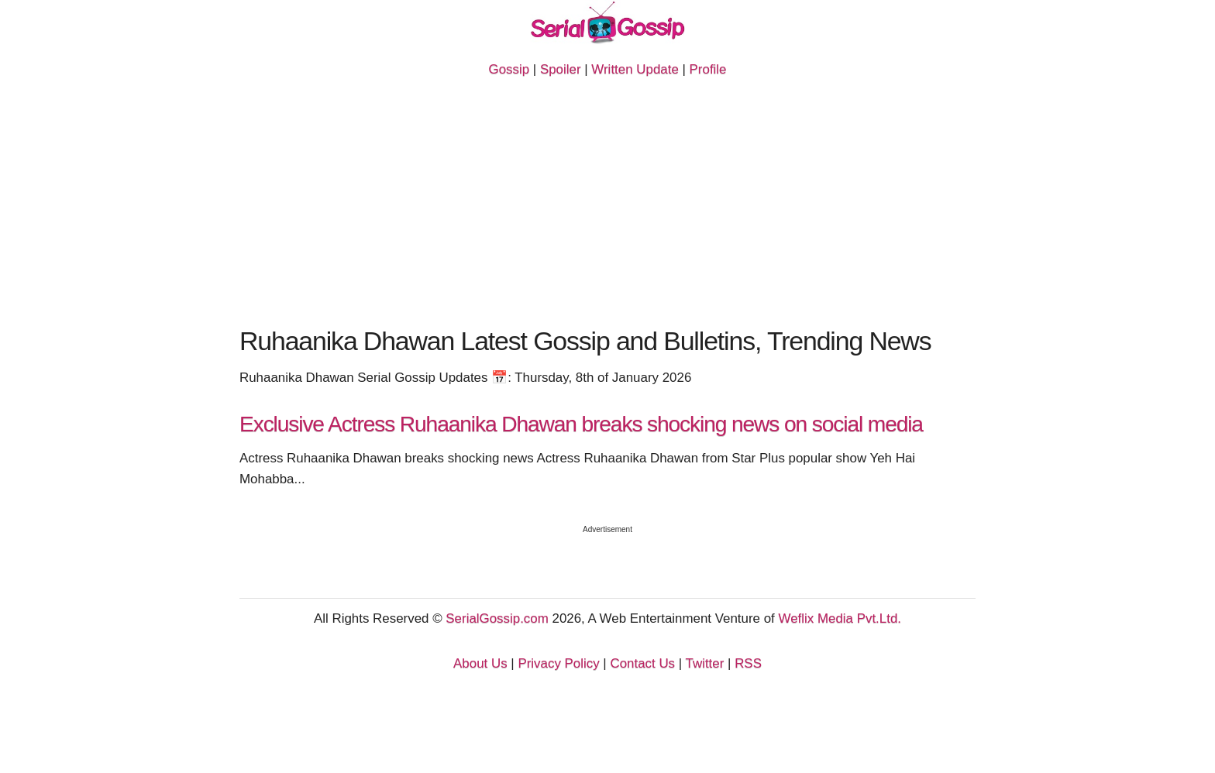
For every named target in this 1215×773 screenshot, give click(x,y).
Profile (708, 69)
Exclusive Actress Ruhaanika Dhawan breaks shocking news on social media (581, 423)
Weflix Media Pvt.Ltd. (840, 618)
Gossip (508, 69)
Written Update (634, 69)
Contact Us (642, 663)
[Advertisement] (607, 206)
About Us (480, 663)
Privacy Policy (558, 663)
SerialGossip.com (497, 618)
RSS (748, 663)
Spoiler (560, 69)
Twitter (705, 663)
